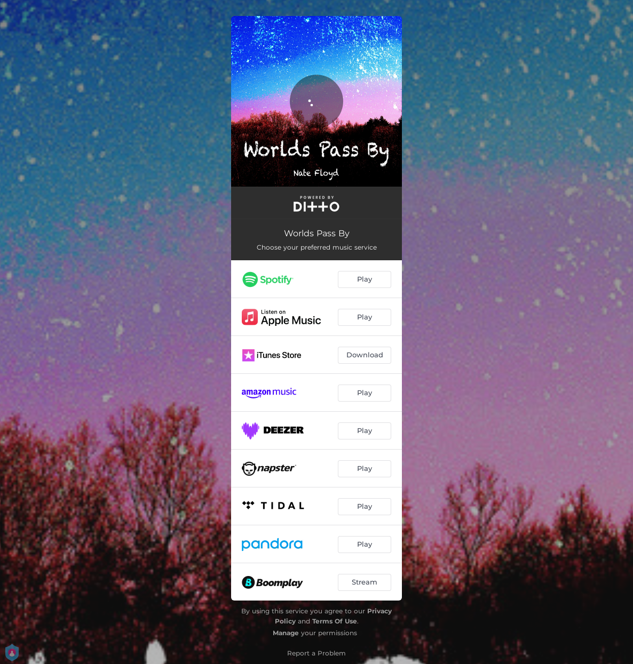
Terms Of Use (334, 621)
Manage (286, 633)
